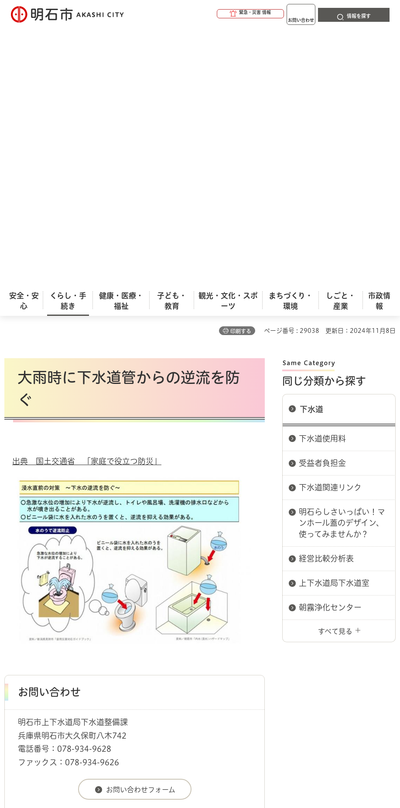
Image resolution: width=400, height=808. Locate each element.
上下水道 (91, 582)
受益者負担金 (322, 203)
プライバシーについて (79, 626)
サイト (227, 626)
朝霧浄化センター (330, 348)
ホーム (13, 582)
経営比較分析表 (326, 299)
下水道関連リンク (330, 228)
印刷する (240, 71)
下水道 (311, 150)
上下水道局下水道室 (334, 323)
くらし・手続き (51, 582)
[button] (216, 14)
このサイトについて (76, 613)
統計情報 (241, 735)
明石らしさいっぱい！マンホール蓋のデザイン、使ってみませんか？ (342, 263)
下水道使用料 (322, 179)
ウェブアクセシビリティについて (197, 613)
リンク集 (165, 626)
